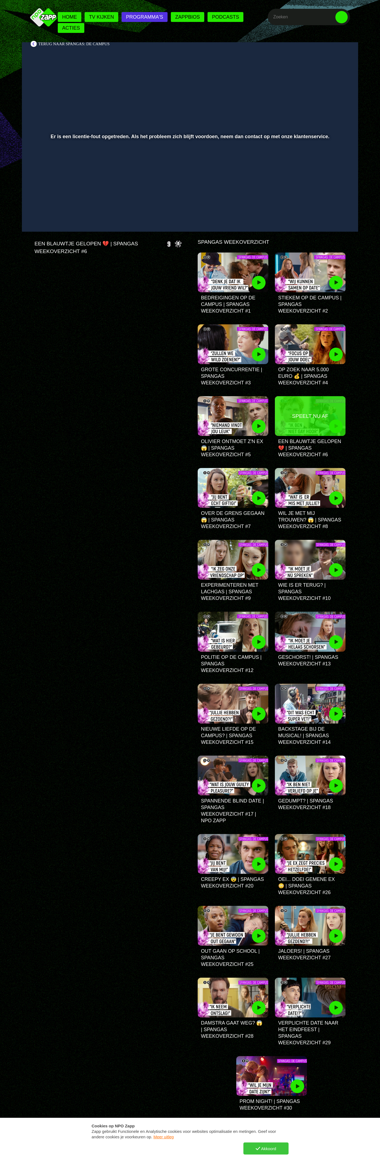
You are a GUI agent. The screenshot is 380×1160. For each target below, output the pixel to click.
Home (69, 17)
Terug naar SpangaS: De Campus (74, 44)
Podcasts (225, 17)
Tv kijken (101, 17)
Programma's (144, 17)
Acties (71, 28)
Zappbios (187, 17)
